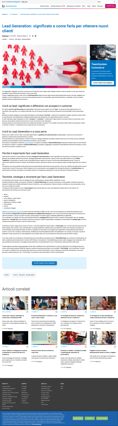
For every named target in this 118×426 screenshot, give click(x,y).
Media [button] (94, 6)
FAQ (62, 388)
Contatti (24, 388)
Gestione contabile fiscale (9, 396)
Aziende (4, 39)
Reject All (89, 418)
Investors (24, 399)
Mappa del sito (45, 400)
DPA (62, 386)
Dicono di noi (25, 394)
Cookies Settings (78, 418)
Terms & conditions (46, 390)
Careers (24, 401)
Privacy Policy (45, 392)
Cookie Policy (45, 394)
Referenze (25, 392)
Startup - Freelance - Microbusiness (20, 39)
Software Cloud (6, 394)
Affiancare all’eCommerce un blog (11, 211)
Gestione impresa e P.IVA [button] (58, 6)
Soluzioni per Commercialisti (10, 392)
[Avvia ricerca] (114, 1)
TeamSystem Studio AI (8, 388)
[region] (59, 418)
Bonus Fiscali (6, 408)
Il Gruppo (24, 386)
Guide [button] (88, 6)
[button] (25, 2)
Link (42, 402)
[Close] (115, 418)
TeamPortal (44, 404)
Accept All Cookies (102, 418)
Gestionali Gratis (6, 401)
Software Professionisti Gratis (9, 403)
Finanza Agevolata (7, 406)
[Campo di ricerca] (104, 1)
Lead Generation (28, 142)
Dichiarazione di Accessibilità (45, 397)
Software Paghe (6, 399)
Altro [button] (84, 6)
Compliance (25, 396)
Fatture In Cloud (6, 390)
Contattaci (110, 6)
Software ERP (6, 386)
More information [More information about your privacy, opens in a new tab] (36, 424)
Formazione (25, 403)
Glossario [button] (100, 6)
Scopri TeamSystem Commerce (44, 263)
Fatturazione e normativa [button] (74, 6)
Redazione (5, 36)
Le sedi (24, 390)
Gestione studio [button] (44, 6)
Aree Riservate (45, 388)
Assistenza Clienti (46, 386)
